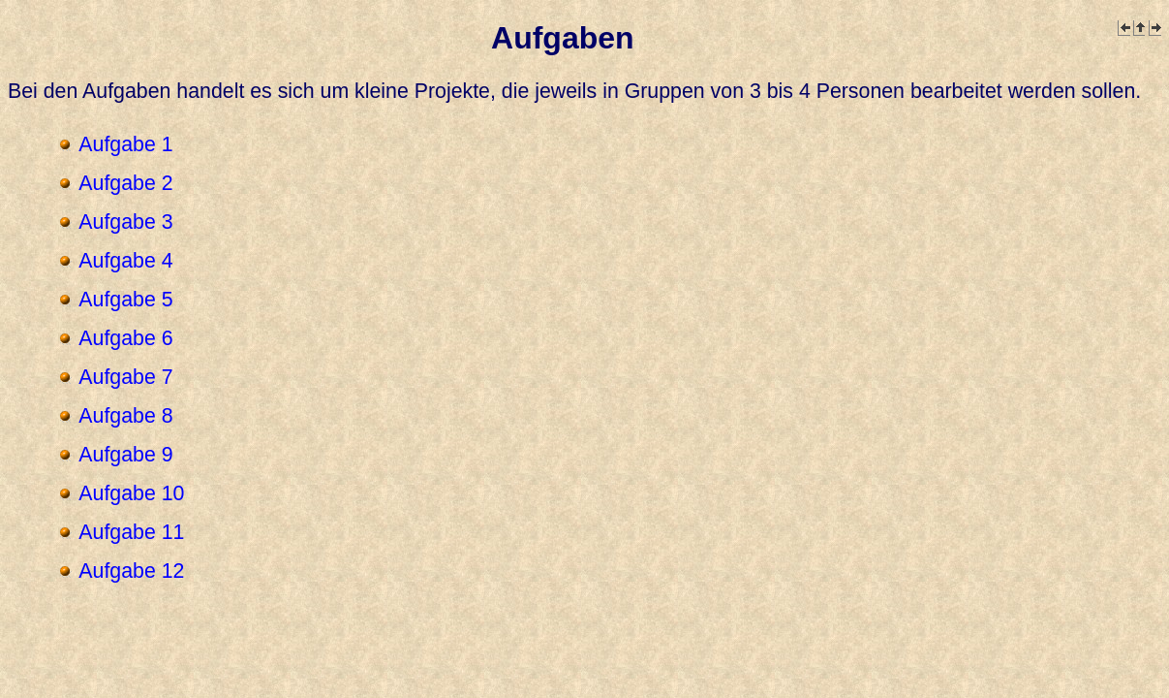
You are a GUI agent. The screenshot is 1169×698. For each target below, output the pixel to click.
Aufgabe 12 (131, 571)
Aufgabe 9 (125, 454)
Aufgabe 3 (125, 222)
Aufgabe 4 (125, 260)
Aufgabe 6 (125, 338)
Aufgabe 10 (131, 493)
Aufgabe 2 (125, 183)
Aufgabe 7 (125, 377)
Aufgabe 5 (125, 299)
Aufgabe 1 (125, 144)
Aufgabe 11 (131, 532)
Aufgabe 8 (125, 416)
